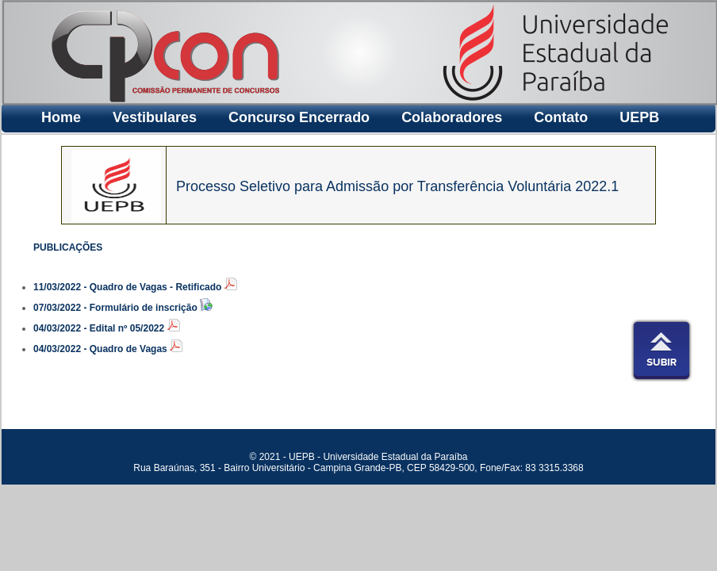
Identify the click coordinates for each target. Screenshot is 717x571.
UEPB (639, 117)
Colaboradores (451, 117)
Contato (561, 117)
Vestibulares (155, 117)
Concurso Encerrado (299, 117)
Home (61, 117)
